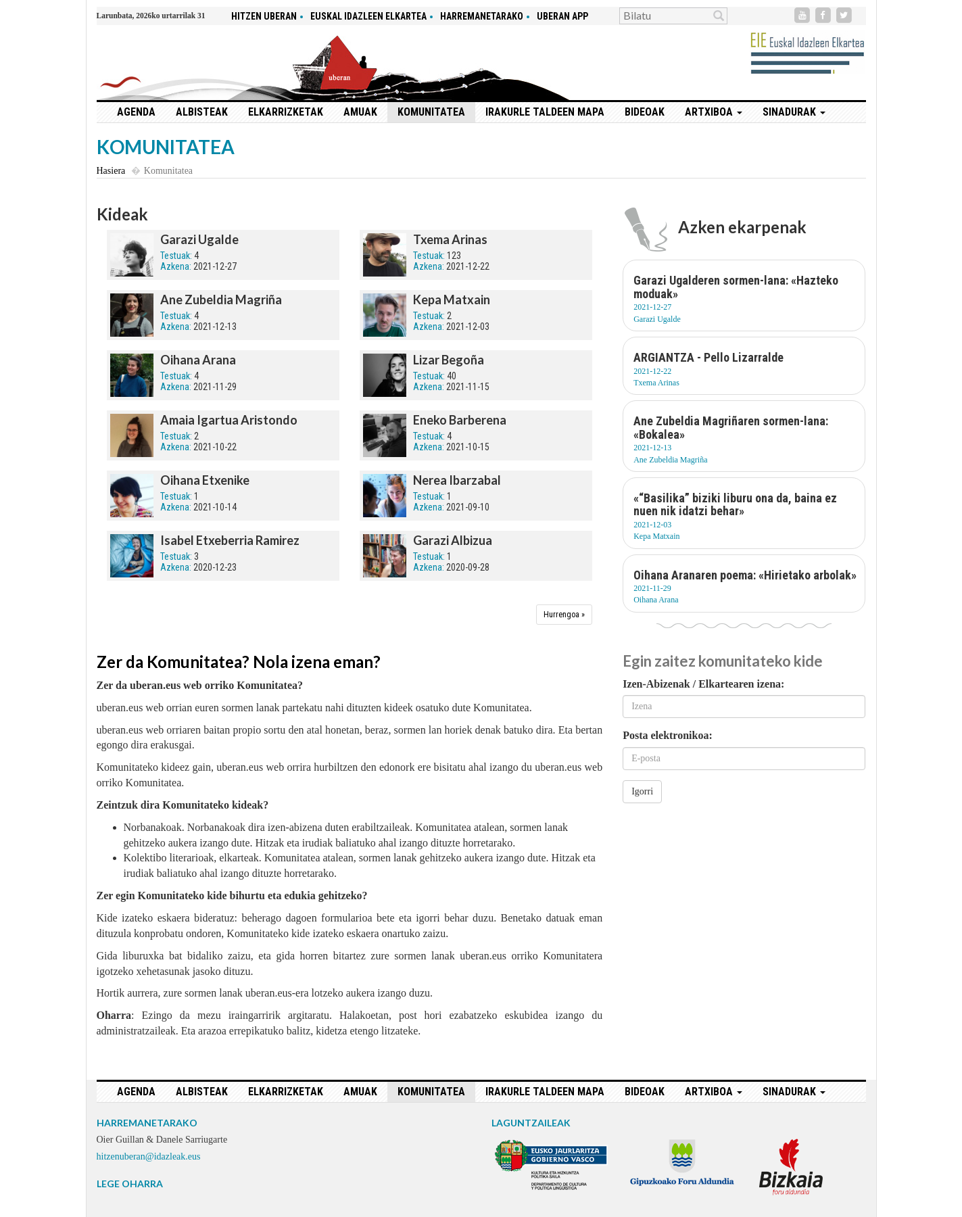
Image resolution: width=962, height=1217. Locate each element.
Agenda (136, 111)
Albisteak (202, 111)
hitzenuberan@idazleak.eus (149, 1156)
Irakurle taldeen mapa (544, 111)
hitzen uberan (264, 16)
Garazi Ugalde (199, 239)
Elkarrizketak (285, 111)
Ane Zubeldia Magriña (221, 299)
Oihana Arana (198, 359)
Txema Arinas (450, 239)
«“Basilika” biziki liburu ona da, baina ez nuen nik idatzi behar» (735, 505)
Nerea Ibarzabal (457, 480)
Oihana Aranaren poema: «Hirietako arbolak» (745, 575)
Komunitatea (431, 111)
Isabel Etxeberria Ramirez (229, 540)
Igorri (642, 791)
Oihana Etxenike (204, 480)
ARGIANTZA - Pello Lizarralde (708, 357)
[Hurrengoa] (564, 614)
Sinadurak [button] (794, 111)
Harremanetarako (481, 16)
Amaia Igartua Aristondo (228, 419)
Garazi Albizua (452, 540)
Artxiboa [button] (713, 111)
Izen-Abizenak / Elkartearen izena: (703, 684)
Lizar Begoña (448, 359)
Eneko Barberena (459, 419)
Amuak (360, 111)
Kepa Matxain (451, 299)
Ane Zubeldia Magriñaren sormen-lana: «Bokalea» (730, 428)
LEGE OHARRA (130, 1183)
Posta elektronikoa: (668, 735)
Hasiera (111, 171)
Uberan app (562, 16)
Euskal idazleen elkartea (368, 16)
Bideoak (645, 111)
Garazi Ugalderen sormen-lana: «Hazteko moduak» (735, 287)
